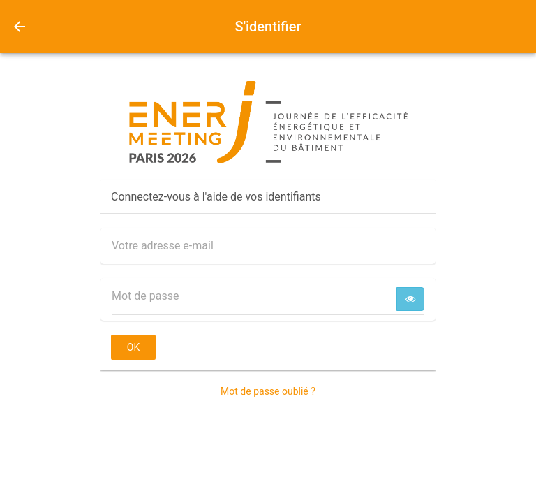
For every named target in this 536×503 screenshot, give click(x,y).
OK (133, 347)
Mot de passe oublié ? (268, 391)
